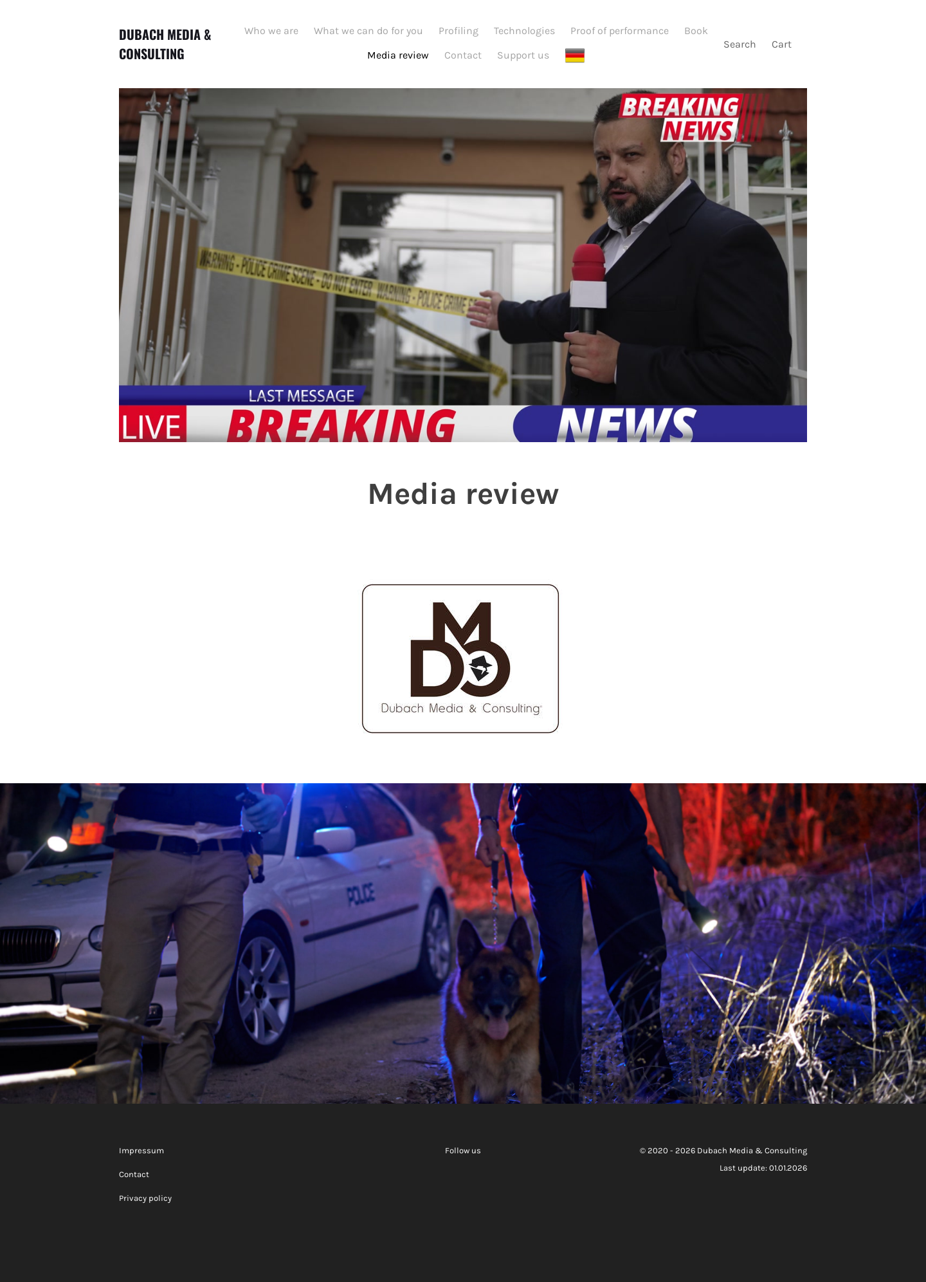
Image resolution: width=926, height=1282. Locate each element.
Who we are (271, 30)
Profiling (458, 30)
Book (696, 30)
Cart (783, 44)
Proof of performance (619, 30)
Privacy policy (145, 1198)
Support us (523, 55)
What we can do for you (368, 30)
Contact (463, 55)
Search (739, 44)
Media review (398, 55)
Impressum (141, 1150)
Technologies (524, 30)
